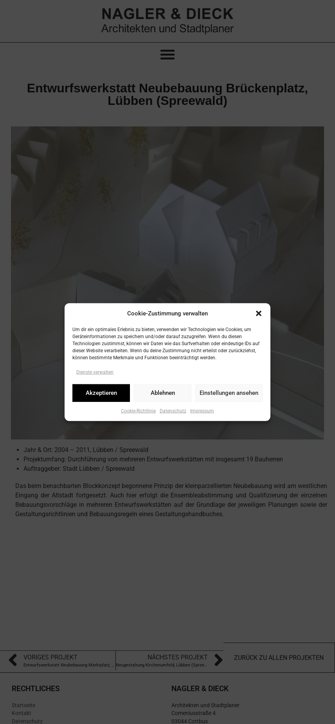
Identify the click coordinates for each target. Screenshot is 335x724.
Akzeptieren (101, 392)
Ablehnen (163, 392)
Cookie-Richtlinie (138, 410)
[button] (259, 313)
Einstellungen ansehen (229, 392)
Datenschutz (173, 410)
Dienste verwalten (94, 372)
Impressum (202, 410)
